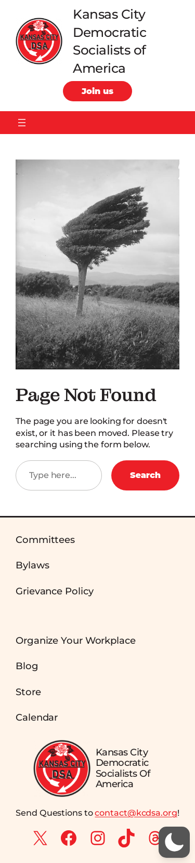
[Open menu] (22, 122)
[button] (174, 842)
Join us (97, 91)
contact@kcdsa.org (136, 812)
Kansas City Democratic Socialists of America (123, 768)
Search (145, 475)
